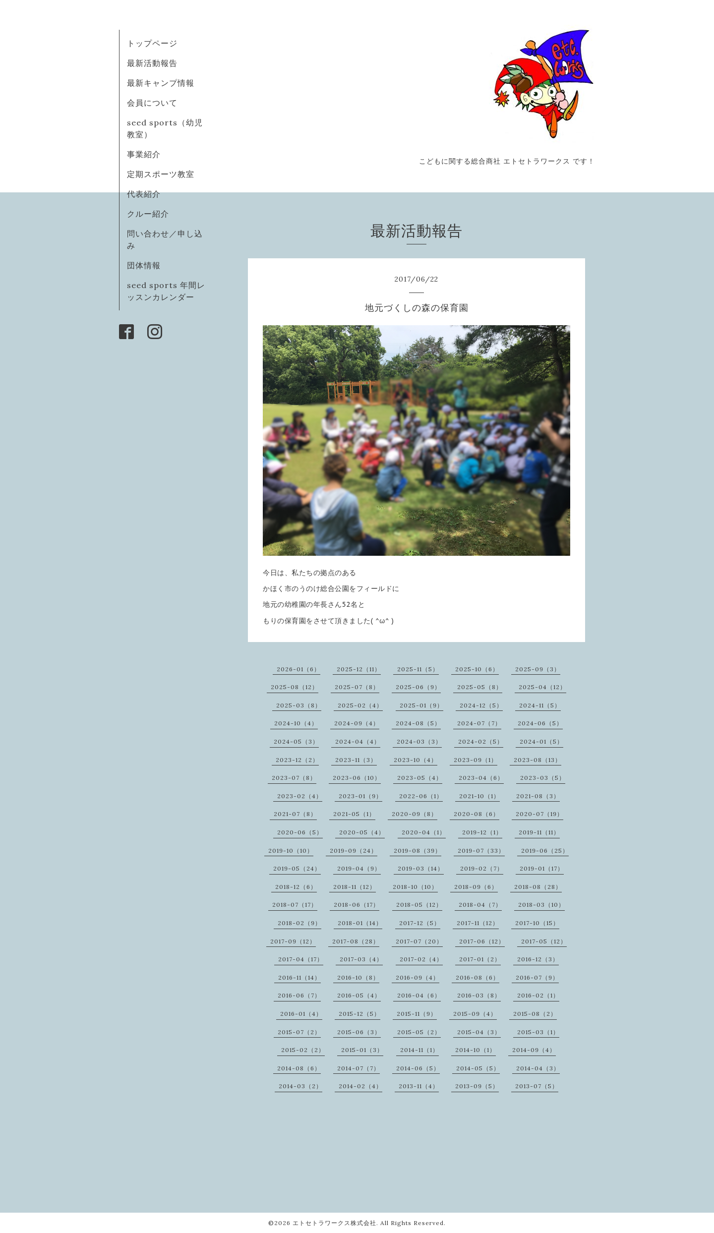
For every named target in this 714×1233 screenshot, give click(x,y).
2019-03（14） (421, 868)
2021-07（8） (295, 814)
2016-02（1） (538, 995)
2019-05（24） (297, 868)
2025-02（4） (360, 705)
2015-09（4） (475, 1013)
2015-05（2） (419, 1032)
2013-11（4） (419, 1086)
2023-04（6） (481, 777)
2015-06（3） (359, 1032)
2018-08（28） (538, 886)
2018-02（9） (299, 923)
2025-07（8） (357, 687)
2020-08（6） (476, 814)
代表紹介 (144, 194)
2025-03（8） (298, 705)
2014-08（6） (299, 1068)
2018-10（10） (415, 886)
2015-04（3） (479, 1032)
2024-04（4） (357, 741)
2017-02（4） (421, 959)
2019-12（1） (482, 832)
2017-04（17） (300, 959)
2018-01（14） (360, 923)
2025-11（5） (418, 669)
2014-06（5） (418, 1068)
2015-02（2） (303, 1050)
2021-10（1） (479, 796)
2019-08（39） (417, 850)
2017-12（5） (419, 923)
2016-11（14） (299, 977)
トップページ (152, 43)
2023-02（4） (299, 796)
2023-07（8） (294, 777)
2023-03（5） (542, 777)
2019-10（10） (290, 850)
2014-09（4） (534, 1050)
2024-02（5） (480, 741)
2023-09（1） (475, 759)
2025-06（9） (418, 687)
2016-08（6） (477, 977)
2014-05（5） (478, 1068)
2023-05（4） (419, 777)
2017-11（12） (478, 923)
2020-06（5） (300, 832)
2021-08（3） (538, 796)
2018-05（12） (419, 904)
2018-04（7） (480, 904)
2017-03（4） (361, 959)
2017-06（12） (482, 941)
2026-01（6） (298, 669)
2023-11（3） (356, 759)
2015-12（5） (359, 1013)
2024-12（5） (481, 705)
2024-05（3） (296, 741)
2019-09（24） (353, 850)
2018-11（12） (354, 886)
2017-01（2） (480, 959)
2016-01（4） (301, 1013)
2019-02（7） (481, 868)
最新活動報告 (152, 63)
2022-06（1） (421, 796)
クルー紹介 (148, 214)
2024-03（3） (419, 741)
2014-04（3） (538, 1068)
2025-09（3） (537, 669)
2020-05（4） (362, 832)
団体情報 (144, 265)
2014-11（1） (419, 1050)
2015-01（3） (362, 1050)
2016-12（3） (538, 959)
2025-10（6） (477, 669)
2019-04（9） (359, 868)
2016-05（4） (359, 995)
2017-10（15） (537, 923)
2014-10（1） (475, 1050)
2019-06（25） (545, 850)
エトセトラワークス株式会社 (334, 1223)
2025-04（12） (542, 687)
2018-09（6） (476, 886)
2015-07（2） (299, 1032)
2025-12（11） (359, 669)
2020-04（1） (424, 832)
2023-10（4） (415, 759)
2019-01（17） (542, 868)
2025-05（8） (479, 687)
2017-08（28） (355, 941)
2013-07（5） (536, 1086)
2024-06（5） (540, 723)
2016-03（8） (479, 995)
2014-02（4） (360, 1086)
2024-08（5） (418, 723)
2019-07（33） (481, 850)
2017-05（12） (544, 941)
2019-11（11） (539, 832)
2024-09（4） (356, 723)
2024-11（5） (540, 705)
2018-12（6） (296, 886)
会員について (152, 103)
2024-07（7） (479, 723)
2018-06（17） (356, 904)
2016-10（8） (358, 977)
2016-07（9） (537, 977)
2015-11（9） (417, 1013)
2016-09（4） (417, 977)
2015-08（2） (535, 1013)
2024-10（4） (296, 723)
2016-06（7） (299, 995)
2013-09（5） (477, 1086)
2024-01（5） (541, 741)
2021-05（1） (354, 814)
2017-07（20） (419, 941)
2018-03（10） (541, 904)
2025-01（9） (421, 705)
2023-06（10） (357, 777)
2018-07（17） (294, 904)
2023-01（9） (360, 796)
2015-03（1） (538, 1032)
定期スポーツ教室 (160, 174)
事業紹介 (144, 154)
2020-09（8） (414, 814)
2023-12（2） (297, 759)
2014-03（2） (300, 1086)
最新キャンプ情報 (160, 83)
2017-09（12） (293, 941)
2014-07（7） (358, 1068)
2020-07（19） (539, 814)
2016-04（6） (419, 995)
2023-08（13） (537, 759)
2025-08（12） (294, 687)
